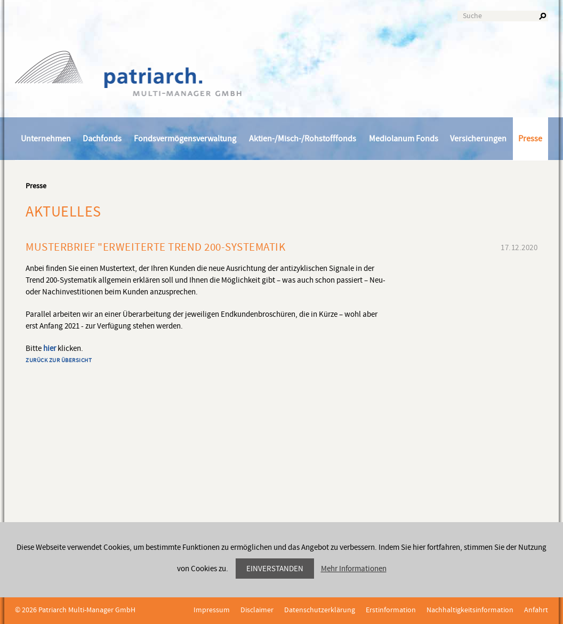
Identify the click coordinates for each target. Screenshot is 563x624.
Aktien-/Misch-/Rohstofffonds (302, 138)
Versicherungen (478, 138)
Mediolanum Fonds (403, 138)
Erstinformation (391, 610)
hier (49, 348)
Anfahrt (536, 610)
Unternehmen (46, 138)
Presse (530, 138)
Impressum (212, 610)
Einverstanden (274, 569)
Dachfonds (102, 138)
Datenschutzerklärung (319, 610)
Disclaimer (257, 610)
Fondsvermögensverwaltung (185, 138)
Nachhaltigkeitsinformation (470, 610)
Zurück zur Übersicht (59, 360)
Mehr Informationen (354, 569)
